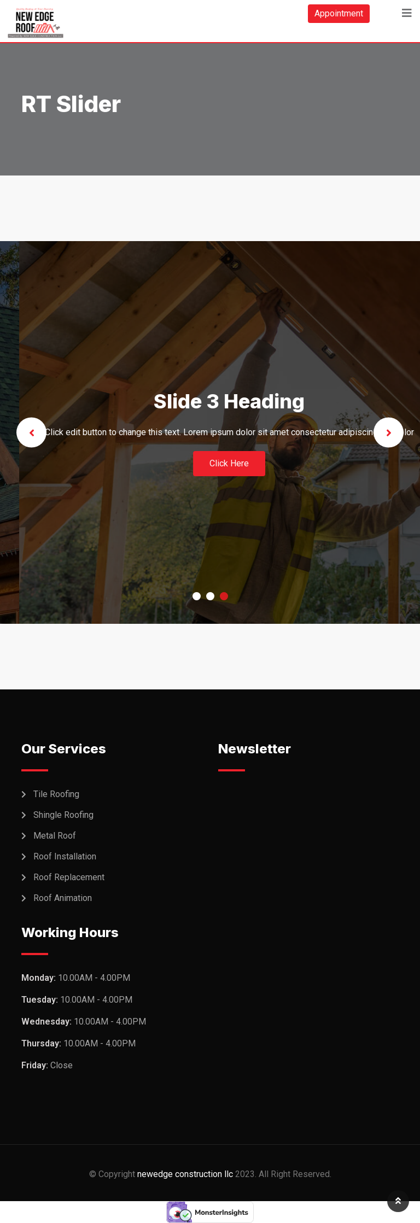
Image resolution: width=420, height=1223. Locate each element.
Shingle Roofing (63, 815)
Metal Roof (54, 835)
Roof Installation (64, 856)
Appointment (338, 13)
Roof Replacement (68, 877)
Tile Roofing (56, 794)
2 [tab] (210, 596)
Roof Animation (62, 898)
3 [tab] (224, 596)
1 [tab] (196, 596)
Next (389, 433)
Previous (31, 433)
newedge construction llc (185, 1174)
